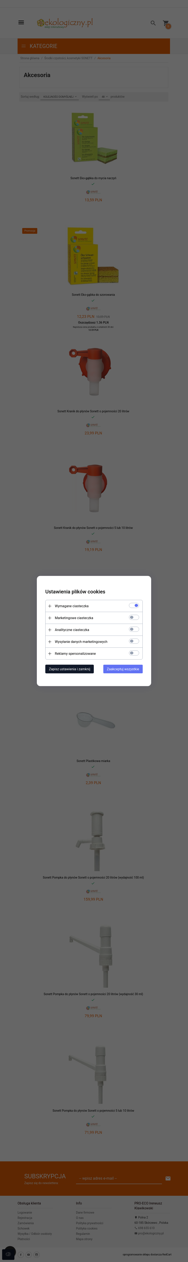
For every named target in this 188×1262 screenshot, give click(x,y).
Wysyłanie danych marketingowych (81, 642)
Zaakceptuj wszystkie (123, 669)
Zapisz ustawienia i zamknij (69, 669)
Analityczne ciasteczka (72, 630)
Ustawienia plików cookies (75, 592)
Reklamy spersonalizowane (75, 654)
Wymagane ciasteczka (72, 606)
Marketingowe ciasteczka (74, 618)
